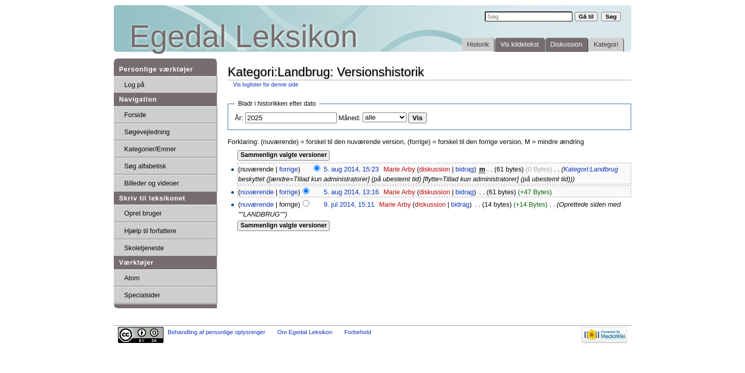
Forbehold (358, 332)
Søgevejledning (147, 132)
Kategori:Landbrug (590, 169)
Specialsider (142, 295)
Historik (478, 44)
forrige (288, 169)
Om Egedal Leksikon (304, 332)
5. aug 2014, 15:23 (351, 169)
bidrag (464, 169)
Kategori (606, 44)
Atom (132, 278)
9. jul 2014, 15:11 (349, 204)
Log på (134, 85)
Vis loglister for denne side (266, 84)
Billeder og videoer (151, 183)
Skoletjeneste (144, 248)
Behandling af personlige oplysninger (216, 332)
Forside (135, 115)
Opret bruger (143, 213)
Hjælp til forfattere (150, 231)
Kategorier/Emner (150, 149)
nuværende (257, 192)
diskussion (434, 169)
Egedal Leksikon (243, 36)
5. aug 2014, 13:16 (351, 192)
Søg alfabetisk (145, 166)
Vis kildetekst (519, 44)
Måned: (349, 118)
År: (239, 118)
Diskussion (566, 44)
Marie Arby (399, 169)
